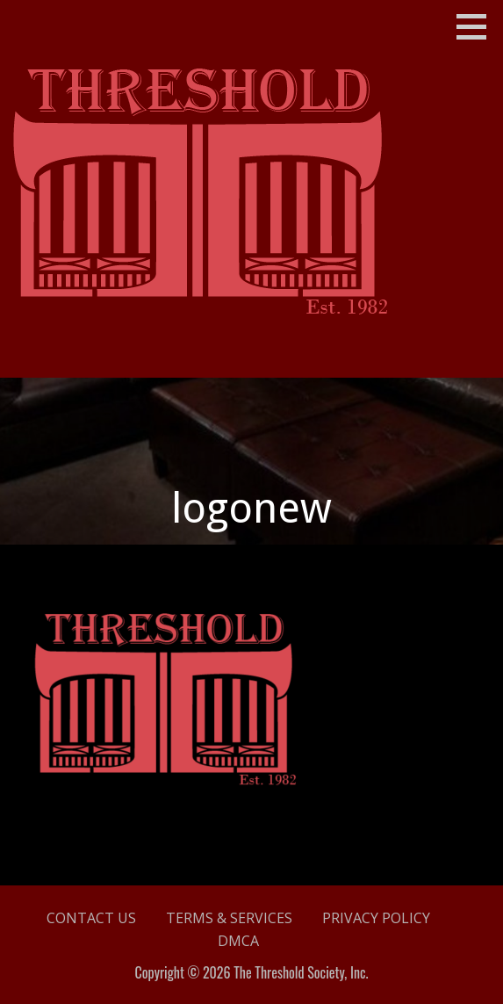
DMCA (238, 940)
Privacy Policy (376, 918)
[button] (477, 26)
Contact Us (91, 918)
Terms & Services (229, 918)
